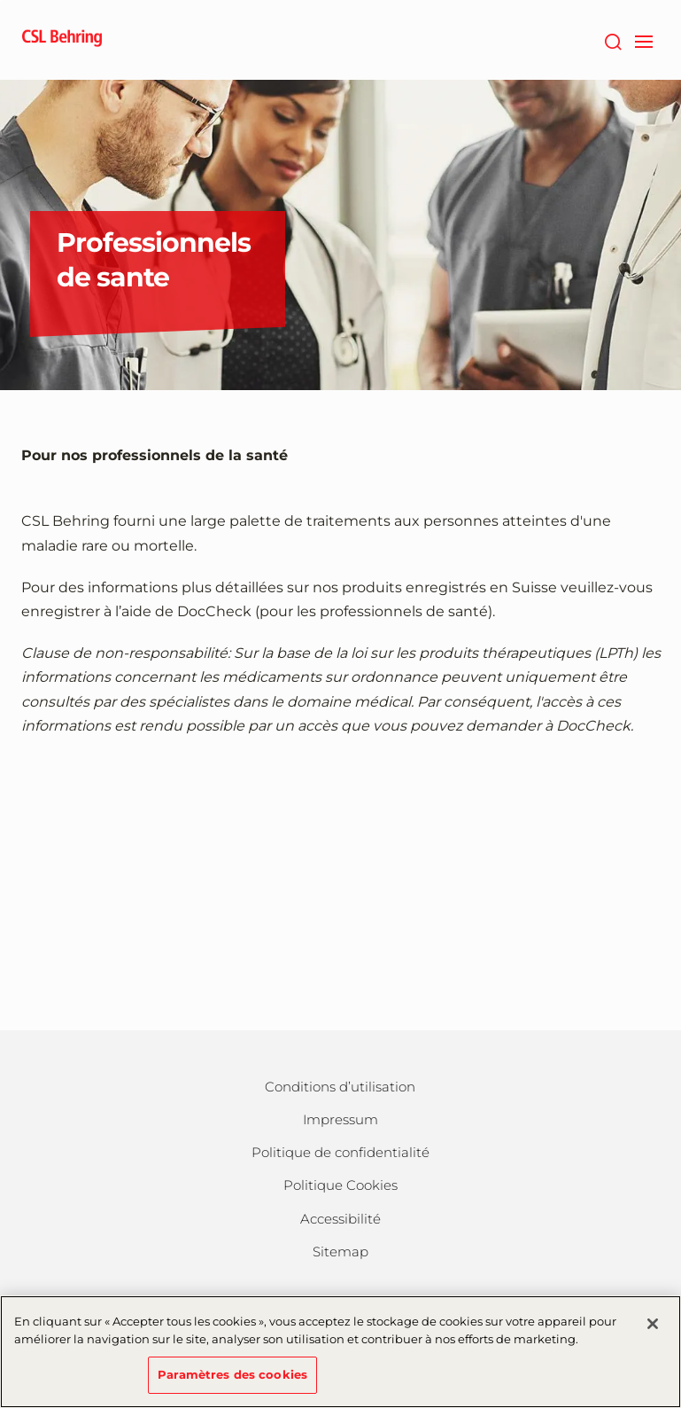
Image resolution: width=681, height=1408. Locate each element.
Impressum (340, 1119)
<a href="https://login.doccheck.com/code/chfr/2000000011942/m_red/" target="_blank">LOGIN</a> (341, 874)
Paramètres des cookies (232, 1374)
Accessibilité (340, 1218)
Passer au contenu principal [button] (0, 0)
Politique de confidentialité (340, 1152)
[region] (340, 1351)
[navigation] (644, 40)
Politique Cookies (340, 1185)
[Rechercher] (613, 40)
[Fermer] (652, 1323)
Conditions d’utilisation (340, 1086)
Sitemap (340, 1251)
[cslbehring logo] (62, 40)
